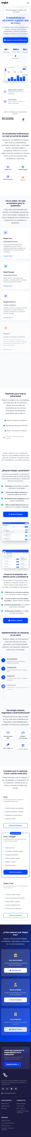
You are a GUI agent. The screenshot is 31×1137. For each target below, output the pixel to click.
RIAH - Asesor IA (21, 1108)
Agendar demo (12, 1064)
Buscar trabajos (21, 1103)
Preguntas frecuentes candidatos (23, 1111)
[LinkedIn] (3, 1088)
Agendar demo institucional (16, 40)
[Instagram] (7, 1088)
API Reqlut (4, 1108)
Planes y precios (5, 1125)
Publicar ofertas (5, 1120)
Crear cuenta (20, 1106)
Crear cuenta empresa (7, 1123)
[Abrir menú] (28, 3)
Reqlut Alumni (5, 1103)
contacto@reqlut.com (8, 1093)
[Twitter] (16, 1088)
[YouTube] (11, 1088)
